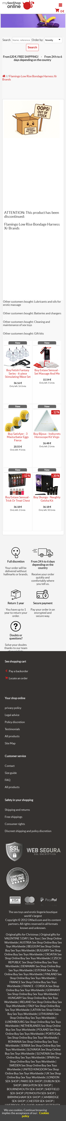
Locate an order (16, 678)
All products (12, 736)
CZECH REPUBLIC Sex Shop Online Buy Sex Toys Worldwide (33, 962)
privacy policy (13, 707)
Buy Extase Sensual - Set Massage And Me (47, 372)
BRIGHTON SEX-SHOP (37, 1085)
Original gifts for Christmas (22, 934)
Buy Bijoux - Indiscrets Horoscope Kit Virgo (47, 435)
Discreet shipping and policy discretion (28, 831)
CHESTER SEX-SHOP (40, 1101)
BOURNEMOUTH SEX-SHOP (25, 1089)
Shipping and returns (17, 809)
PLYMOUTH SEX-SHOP (40, 1093)
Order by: (37, 39)
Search (6, 39)
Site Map (10, 743)
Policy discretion (15, 722)
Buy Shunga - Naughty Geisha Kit (46, 499)
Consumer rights (15, 823)
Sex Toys (35, 938)
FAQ (7, 780)
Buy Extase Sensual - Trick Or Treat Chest (17, 499)
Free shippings (13, 816)
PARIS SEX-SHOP (31, 1081)
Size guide (11, 772)
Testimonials (12, 729)
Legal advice (12, 715)
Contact (10, 765)
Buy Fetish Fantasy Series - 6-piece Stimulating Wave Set (18, 373)
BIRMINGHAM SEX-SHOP (23, 1097)
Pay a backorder (16, 671)
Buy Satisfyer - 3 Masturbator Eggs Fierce (18, 437)
